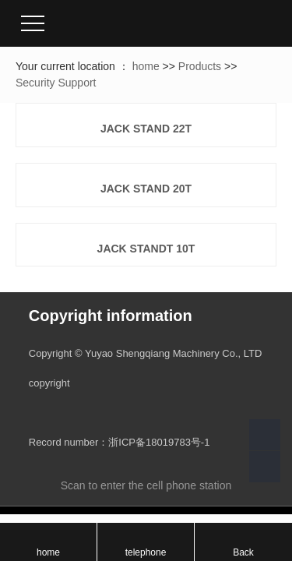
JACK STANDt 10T (146, 248)
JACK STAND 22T (146, 128)
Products (199, 66)
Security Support (56, 82)
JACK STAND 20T (146, 188)
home (146, 66)
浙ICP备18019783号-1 (158, 442)
